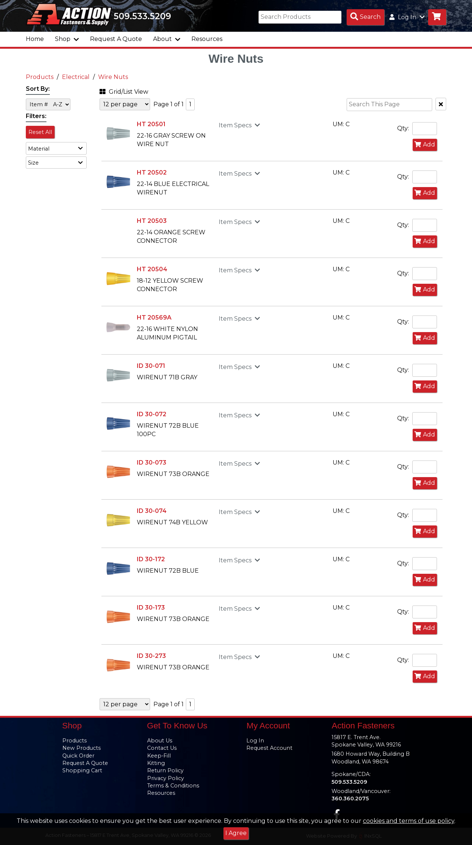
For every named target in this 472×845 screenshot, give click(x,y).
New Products (81, 748)
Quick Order (78, 755)
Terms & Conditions (173, 785)
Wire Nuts (113, 76)
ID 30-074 (152, 510)
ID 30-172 (151, 559)
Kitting (156, 763)
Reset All (40, 132)
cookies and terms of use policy (408, 820)
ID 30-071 (151, 365)
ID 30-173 (151, 607)
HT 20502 (152, 172)
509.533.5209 (142, 16)
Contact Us (162, 748)
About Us (159, 740)
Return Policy (165, 770)
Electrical (76, 76)
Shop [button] (67, 38)
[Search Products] (365, 17)
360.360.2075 (350, 798)
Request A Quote (116, 38)
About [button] (166, 38)
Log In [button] (407, 17)
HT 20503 (152, 220)
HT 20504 (152, 269)
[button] (56, 148)
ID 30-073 (151, 462)
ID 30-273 (151, 655)
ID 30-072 (151, 414)
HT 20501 (151, 124)
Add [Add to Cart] (424, 144)
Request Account (269, 748)
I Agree (236, 833)
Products (39, 76)
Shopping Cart (82, 770)
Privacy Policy (165, 778)
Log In (255, 740)
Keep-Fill (159, 755)
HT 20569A (154, 317)
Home (35, 38)
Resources (206, 38)
